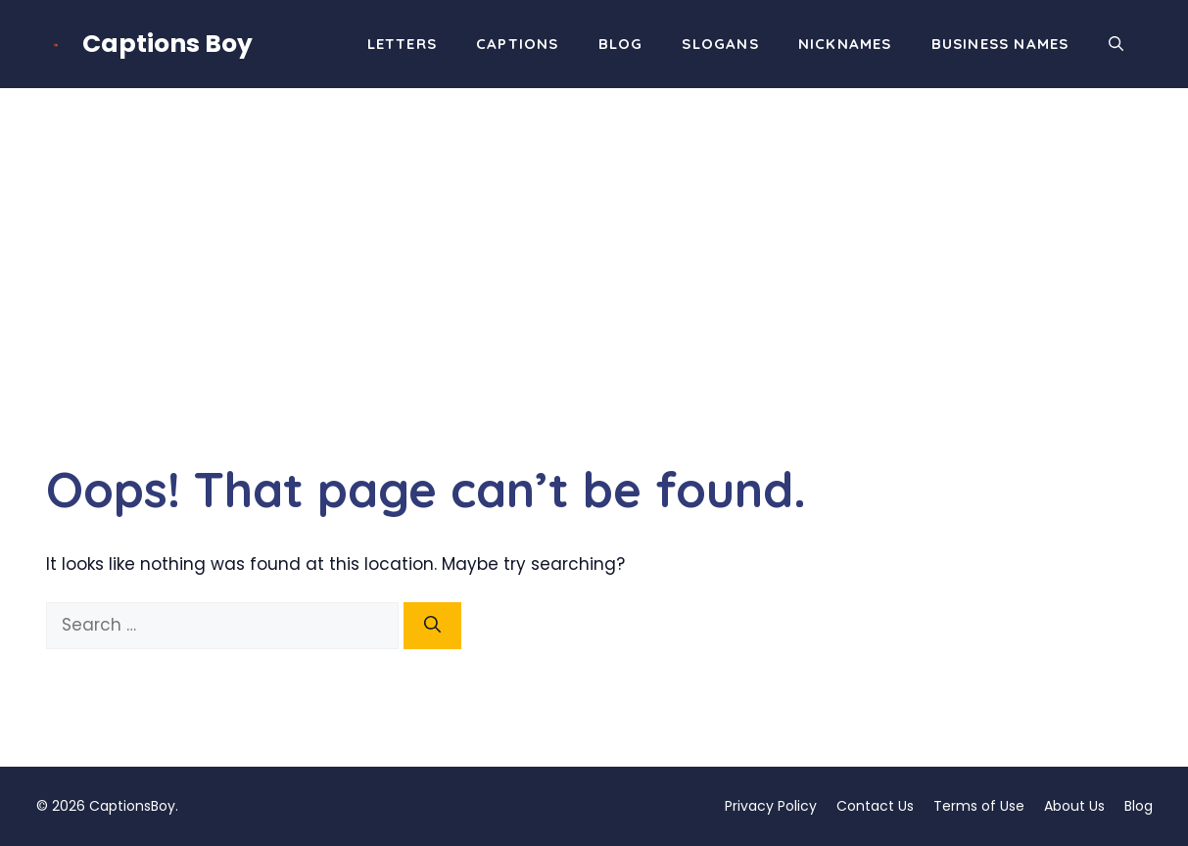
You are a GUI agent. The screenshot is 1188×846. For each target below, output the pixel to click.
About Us (1074, 806)
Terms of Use (978, 806)
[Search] (432, 625)
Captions (517, 43)
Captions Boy (167, 43)
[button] (1116, 44)
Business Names (1000, 43)
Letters (402, 43)
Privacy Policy (771, 806)
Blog (620, 43)
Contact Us (875, 806)
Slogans (720, 43)
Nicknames (845, 43)
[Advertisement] (594, 235)
